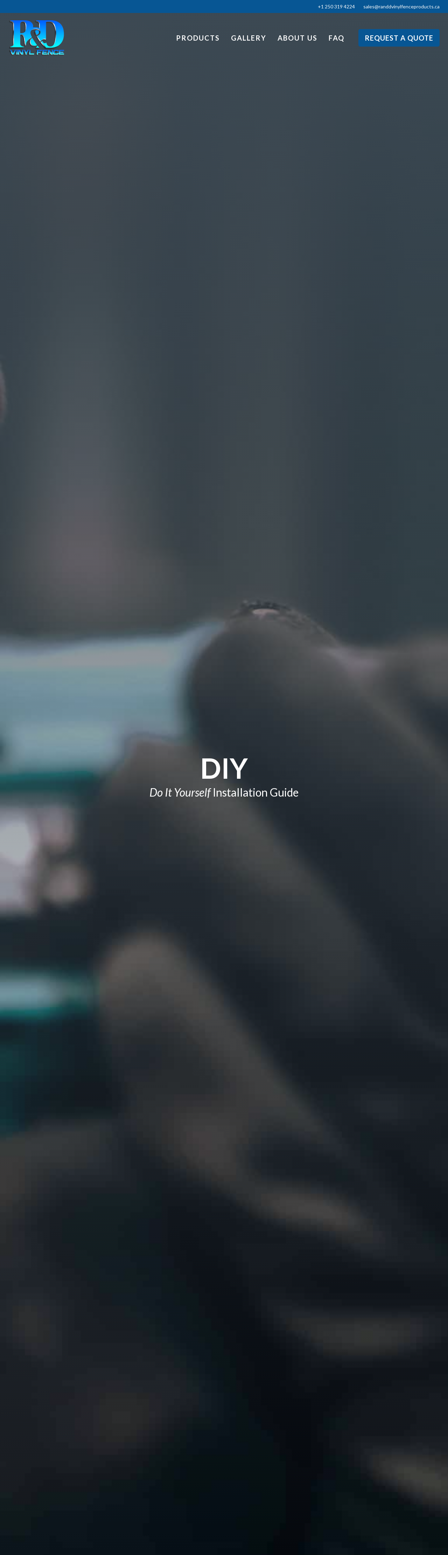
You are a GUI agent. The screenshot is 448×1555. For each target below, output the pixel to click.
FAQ (336, 38)
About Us (297, 38)
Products (198, 38)
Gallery (248, 38)
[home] (36, 38)
